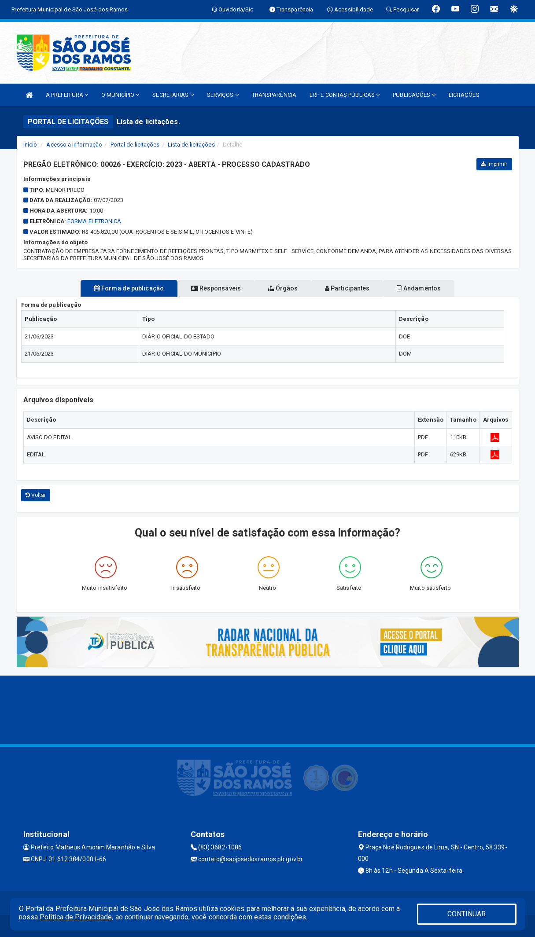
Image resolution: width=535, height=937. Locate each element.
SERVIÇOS (223, 95)
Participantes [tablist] (357, 288)
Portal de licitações (135, 144)
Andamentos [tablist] (439, 288)
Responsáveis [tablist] (206, 288)
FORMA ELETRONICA (94, 221)
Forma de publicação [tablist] (109, 288)
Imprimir (494, 164)
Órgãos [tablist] (283, 288)
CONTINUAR (466, 914)
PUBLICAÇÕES (414, 95)
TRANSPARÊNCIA (274, 95)
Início (30, 144)
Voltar (36, 495)
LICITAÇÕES (464, 95)
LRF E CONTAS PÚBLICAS (345, 95)
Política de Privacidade (76, 917)
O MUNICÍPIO (120, 95)
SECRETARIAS (172, 95)
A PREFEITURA (67, 95)
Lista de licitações (191, 144)
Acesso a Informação (74, 144)
